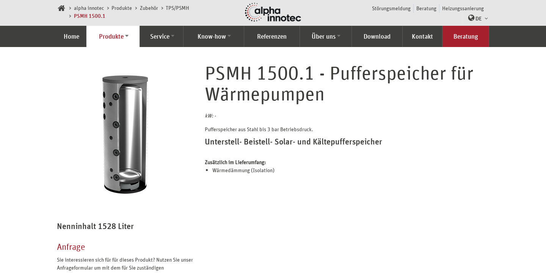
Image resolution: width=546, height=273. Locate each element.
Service (159, 36)
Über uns (324, 36)
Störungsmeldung (391, 8)
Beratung (426, 8)
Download (377, 36)
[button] (476, 18)
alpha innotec (89, 7)
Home (71, 36)
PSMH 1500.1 (89, 15)
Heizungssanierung (463, 8)
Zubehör (149, 7)
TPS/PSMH (177, 7)
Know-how (212, 36)
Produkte (121, 7)
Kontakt (422, 36)
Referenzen (272, 36)
